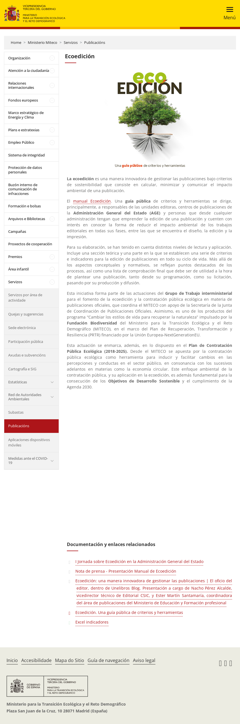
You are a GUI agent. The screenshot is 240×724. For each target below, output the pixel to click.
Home (16, 42)
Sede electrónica (22, 327)
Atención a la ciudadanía (28, 70)
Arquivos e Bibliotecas (26, 218)
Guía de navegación (108, 660)
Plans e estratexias (23, 129)
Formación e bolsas (24, 206)
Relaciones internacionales (21, 85)
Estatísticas (17, 381)
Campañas (17, 231)
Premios (15, 256)
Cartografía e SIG (22, 368)
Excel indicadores (92, 622)
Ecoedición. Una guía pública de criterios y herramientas (129, 612)
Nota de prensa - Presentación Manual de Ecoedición (125, 571)
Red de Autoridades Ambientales (24, 397)
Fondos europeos (23, 100)
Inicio (12, 660)
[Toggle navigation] (228, 13)
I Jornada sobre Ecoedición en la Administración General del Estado (139, 561)
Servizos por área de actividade (25, 297)
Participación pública (25, 341)
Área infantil (18, 269)
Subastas (16, 412)
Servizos (71, 42)
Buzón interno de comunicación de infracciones (22, 189)
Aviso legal (144, 660)
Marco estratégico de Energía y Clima (26, 115)
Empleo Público (21, 142)
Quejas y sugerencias (25, 314)
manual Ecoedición (92, 201)
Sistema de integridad (26, 155)
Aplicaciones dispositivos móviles (29, 442)
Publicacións (94, 42)
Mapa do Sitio (69, 660)
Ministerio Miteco (42, 42)
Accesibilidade (36, 660)
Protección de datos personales (25, 170)
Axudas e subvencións (27, 355)
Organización (19, 58)
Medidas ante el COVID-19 (28, 460)
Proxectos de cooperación (30, 243)
